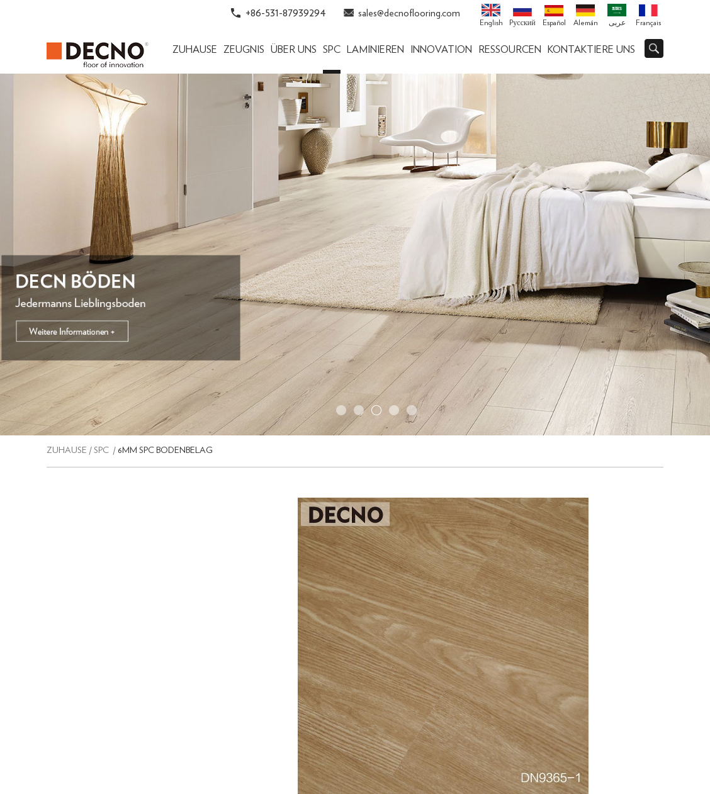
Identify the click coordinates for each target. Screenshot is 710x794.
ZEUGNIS (243, 50)
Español (554, 16)
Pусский (522, 15)
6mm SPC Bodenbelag (165, 450)
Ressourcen (509, 50)
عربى (616, 15)
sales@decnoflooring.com (409, 13)
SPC (332, 50)
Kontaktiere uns (591, 50)
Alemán (585, 15)
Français (648, 15)
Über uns (294, 50)
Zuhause (194, 50)
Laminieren (375, 50)
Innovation (441, 50)
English (491, 15)
